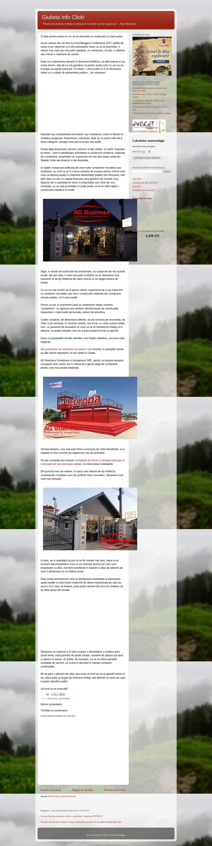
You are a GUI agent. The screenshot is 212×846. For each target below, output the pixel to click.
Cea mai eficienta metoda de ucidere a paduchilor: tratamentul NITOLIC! (71, 816)
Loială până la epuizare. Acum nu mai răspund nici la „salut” (148, 101)
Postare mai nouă (50, 789)
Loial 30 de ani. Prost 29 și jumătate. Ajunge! (151, 113)
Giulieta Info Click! (63, 17)
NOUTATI (136, 179)
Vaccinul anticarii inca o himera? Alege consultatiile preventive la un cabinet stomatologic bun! (80, 822)
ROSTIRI (136, 187)
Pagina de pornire (82, 789)
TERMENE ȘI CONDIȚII (143, 190)
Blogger (121, 835)
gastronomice (64, 698)
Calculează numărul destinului (147, 158)
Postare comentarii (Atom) (64, 796)
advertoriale (52, 698)
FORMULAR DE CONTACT (145, 183)
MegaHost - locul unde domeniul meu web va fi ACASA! (64, 810)
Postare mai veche (115, 789)
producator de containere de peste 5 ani (68, 349)
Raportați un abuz (142, 198)
